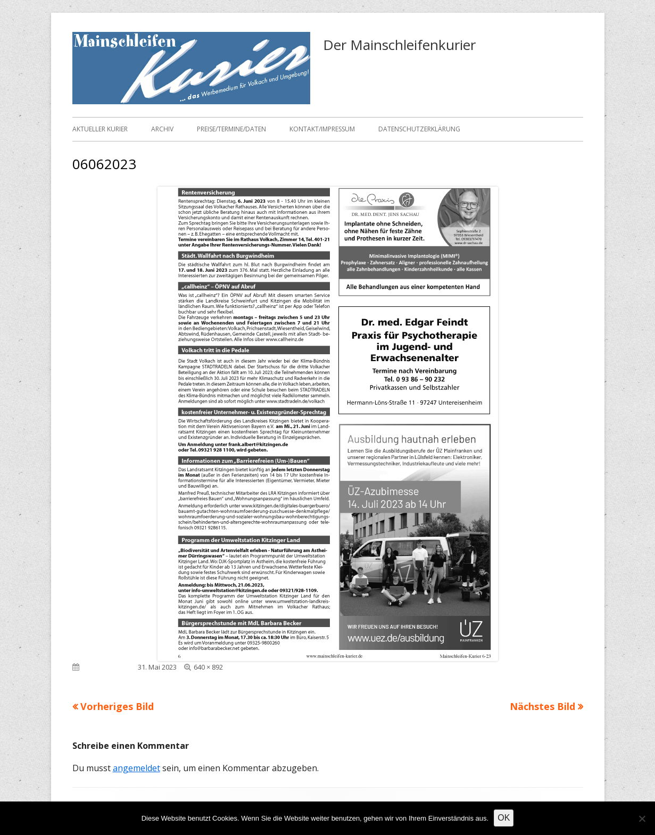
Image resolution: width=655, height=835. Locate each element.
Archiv (162, 128)
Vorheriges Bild (117, 706)
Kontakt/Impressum (322, 128)
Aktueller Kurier (100, 128)
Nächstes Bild (542, 706)
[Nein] (641, 818)
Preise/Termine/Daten (231, 128)
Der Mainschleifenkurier (399, 44)
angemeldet (136, 768)
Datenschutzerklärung (419, 128)
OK (504, 817)
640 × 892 (208, 667)
